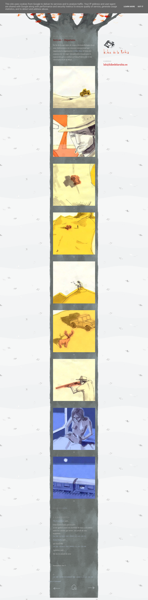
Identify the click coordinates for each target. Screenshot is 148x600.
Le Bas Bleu (77, 51)
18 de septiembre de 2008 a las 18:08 (73, 577)
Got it (140, 6)
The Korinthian (58, 521)
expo (65, 508)
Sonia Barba (57, 540)
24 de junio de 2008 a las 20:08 (69, 546)
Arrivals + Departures (64, 40)
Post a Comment (55, 581)
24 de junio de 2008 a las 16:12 (69, 536)
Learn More (129, 6)
